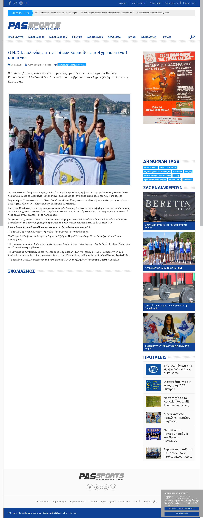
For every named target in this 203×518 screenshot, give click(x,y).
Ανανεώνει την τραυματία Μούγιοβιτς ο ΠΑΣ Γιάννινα (161, 13)
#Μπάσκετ (177, 171)
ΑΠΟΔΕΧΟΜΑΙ (182, 514)
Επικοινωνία (189, 3)
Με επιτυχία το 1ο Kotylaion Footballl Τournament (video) (169, 402)
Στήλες (167, 37)
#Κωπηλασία (175, 179)
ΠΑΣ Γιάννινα (15, 37)
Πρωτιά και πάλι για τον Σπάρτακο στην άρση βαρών (169, 292)
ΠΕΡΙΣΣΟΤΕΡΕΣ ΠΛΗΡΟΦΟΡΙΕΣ (182, 509)
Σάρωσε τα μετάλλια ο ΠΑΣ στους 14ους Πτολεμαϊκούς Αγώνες (169, 453)
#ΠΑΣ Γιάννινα (150, 167)
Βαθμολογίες (148, 37)
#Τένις (176, 175)
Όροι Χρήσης (171, 3)
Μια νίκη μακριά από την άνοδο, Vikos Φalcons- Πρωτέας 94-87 (108, 13)
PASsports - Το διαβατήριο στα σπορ (34, 26)
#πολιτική (187, 179)
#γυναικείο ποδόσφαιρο (155, 179)
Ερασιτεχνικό (95, 37)
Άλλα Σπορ (114, 37)
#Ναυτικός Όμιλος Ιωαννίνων (71, 64)
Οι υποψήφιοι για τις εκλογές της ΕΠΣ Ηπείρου (169, 385)
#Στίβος (188, 171)
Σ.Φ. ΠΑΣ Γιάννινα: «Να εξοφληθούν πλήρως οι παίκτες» (169, 369)
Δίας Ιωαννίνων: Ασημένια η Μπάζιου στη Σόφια (169, 332)
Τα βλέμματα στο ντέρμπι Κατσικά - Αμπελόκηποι (57, 13)
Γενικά (132, 37)
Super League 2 (58, 37)
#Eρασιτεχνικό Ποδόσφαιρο (157, 171)
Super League (36, 37)
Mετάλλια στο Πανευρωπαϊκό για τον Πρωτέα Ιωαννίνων (169, 435)
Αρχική (122, 3)
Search (192, 37)
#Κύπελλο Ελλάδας (168, 167)
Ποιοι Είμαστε (138, 3)
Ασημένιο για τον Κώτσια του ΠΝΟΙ (169, 251)
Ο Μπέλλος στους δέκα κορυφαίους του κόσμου (169, 211)
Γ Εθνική (77, 37)
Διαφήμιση (155, 3)
